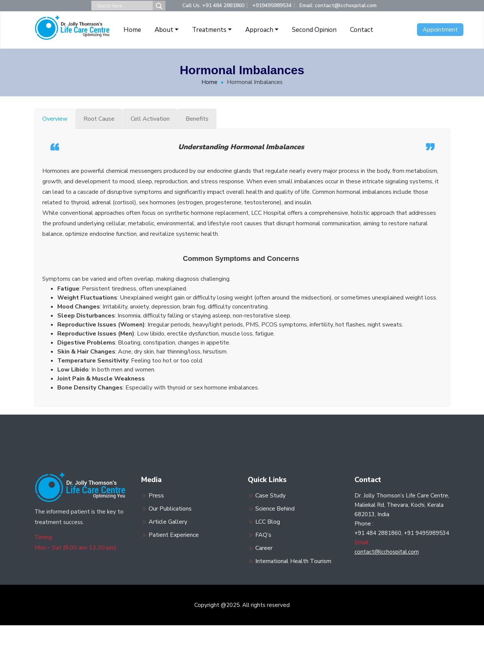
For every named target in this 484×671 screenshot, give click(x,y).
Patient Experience (174, 535)
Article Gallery (168, 522)
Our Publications (170, 509)
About (164, 29)
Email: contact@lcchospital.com (338, 5)
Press (156, 495)
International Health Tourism (293, 561)
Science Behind (275, 509)
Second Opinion (314, 29)
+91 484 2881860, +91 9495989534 (401, 533)
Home (132, 29)
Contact (361, 29)
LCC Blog (267, 522)
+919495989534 (272, 5)
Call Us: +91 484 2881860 (213, 5)
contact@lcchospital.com (386, 552)
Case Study (270, 495)
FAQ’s (263, 535)
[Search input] (124, 6)
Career (264, 548)
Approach (259, 29)
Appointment (440, 29)
